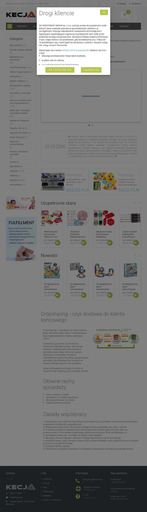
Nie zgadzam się (59, 69)
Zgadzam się (91, 69)
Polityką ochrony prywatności (75, 50)
